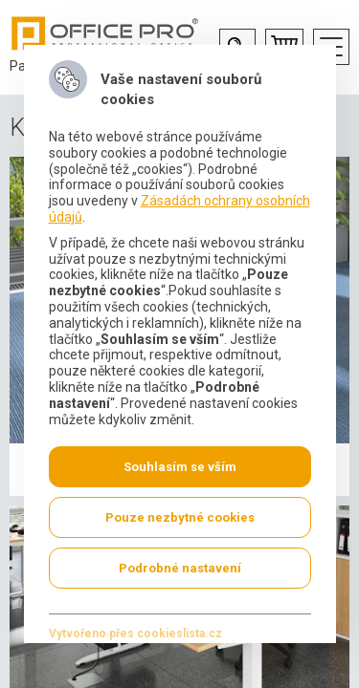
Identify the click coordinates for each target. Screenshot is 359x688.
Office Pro (105, 33)
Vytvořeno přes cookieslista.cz (134, 633)
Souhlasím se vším (179, 467)
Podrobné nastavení (180, 568)
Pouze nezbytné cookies (180, 517)
